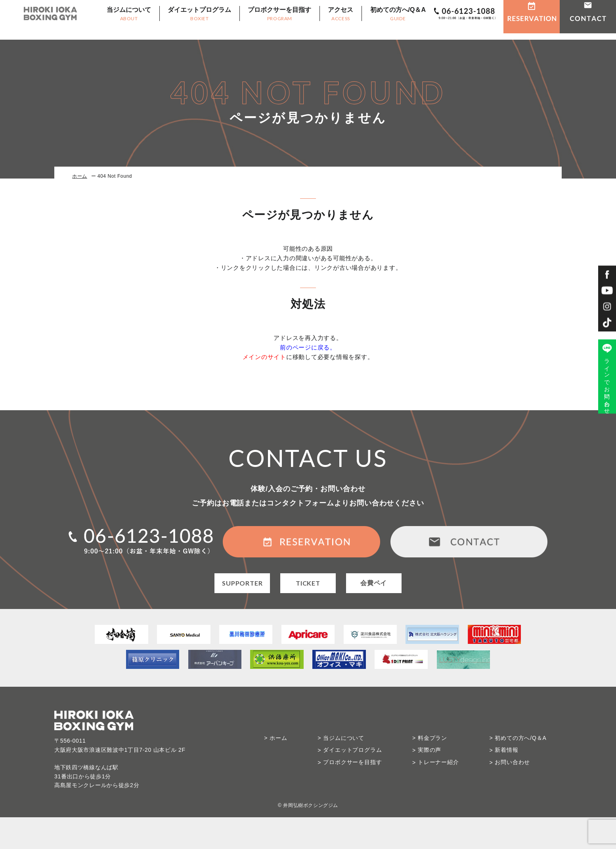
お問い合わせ (512, 762)
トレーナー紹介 (438, 762)
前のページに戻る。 (308, 347)
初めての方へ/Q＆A (391, 20)
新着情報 (506, 750)
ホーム (79, 176)
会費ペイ (373, 583)
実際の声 (429, 750)
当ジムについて (122, 20)
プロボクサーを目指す (272, 20)
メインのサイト (264, 356)
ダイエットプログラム (192, 20)
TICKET (308, 583)
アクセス (333, 20)
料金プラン (432, 738)
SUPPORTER (242, 583)
